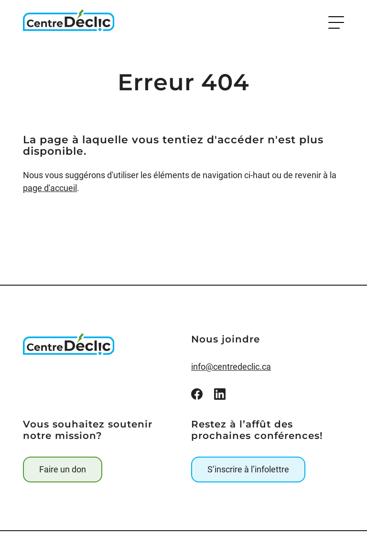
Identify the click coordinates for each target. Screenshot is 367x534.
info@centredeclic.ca (231, 367)
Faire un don (62, 469)
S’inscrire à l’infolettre (248, 469)
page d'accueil (50, 188)
